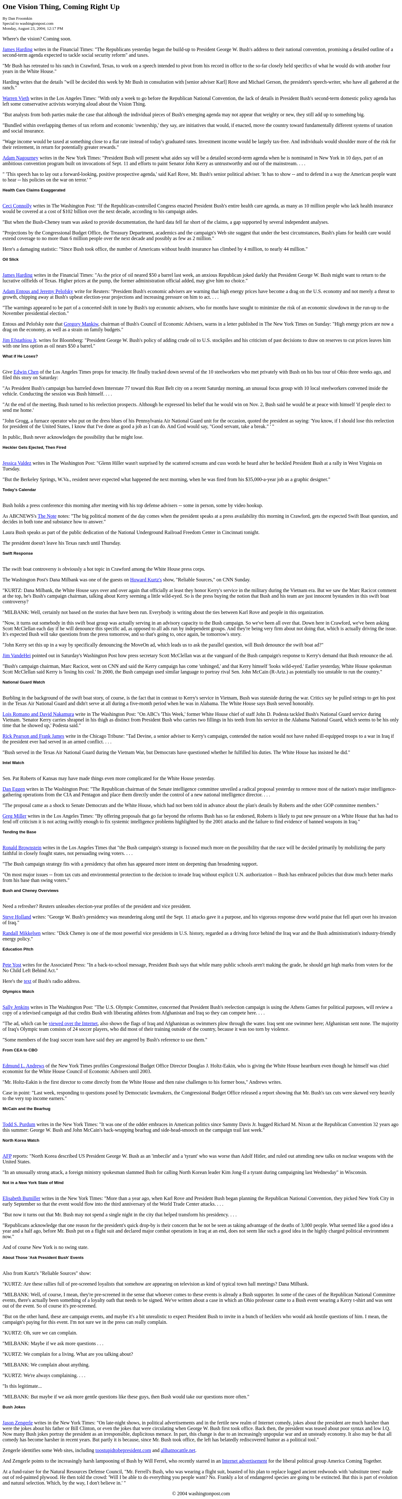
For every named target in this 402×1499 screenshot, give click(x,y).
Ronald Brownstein (22, 847)
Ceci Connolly (17, 205)
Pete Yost (12, 964)
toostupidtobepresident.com (123, 1450)
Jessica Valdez (17, 463)
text (27, 981)
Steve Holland (17, 917)
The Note (47, 516)
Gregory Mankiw (81, 324)
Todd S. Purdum (19, 1124)
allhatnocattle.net (178, 1450)
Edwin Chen (26, 372)
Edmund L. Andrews (23, 1065)
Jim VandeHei (17, 655)
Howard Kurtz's (146, 579)
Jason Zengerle (18, 1422)
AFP (7, 1156)
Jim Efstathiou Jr (19, 340)
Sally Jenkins (16, 1007)
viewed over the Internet (73, 1023)
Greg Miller (14, 816)
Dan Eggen (14, 789)
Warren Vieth (16, 98)
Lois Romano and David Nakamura (38, 714)
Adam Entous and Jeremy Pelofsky (38, 291)
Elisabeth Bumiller (21, 1198)
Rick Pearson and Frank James (33, 736)
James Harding (18, 49)
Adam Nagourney (20, 157)
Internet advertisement (244, 1461)
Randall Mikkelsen (22, 933)
